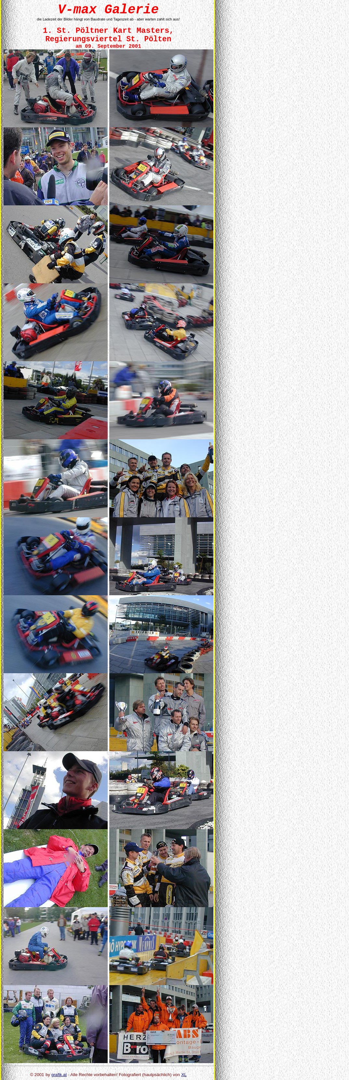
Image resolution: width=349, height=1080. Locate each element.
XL (183, 1074)
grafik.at (59, 1074)
